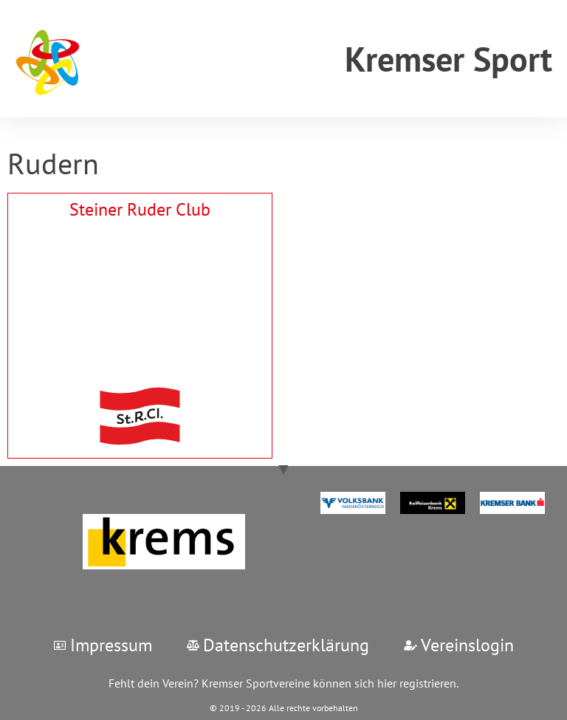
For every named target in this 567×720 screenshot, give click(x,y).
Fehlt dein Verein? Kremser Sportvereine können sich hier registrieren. (283, 683)
